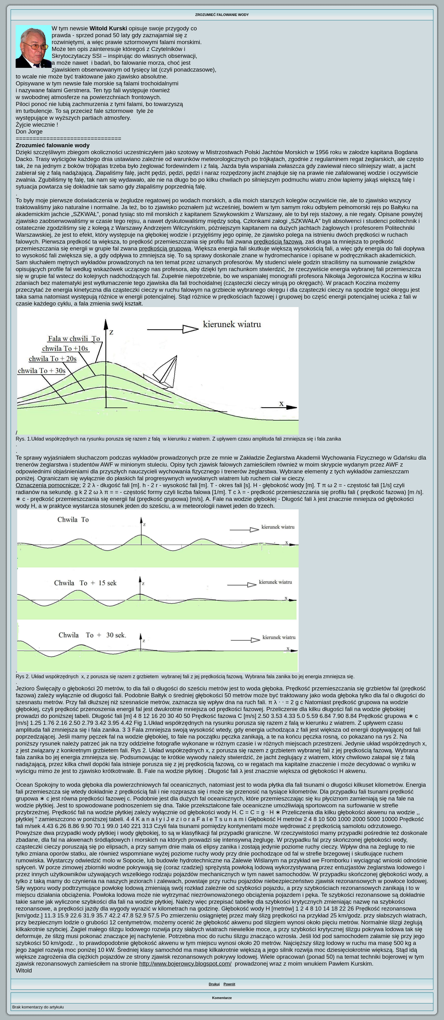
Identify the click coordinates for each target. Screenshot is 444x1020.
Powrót (229, 984)
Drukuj (214, 984)
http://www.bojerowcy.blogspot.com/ (185, 963)
